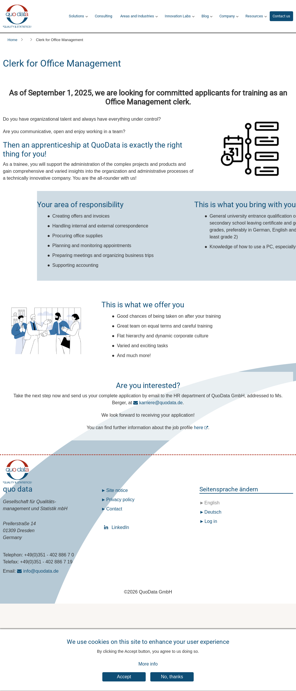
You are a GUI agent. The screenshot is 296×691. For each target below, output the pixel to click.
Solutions (76, 16)
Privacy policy (120, 499)
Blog (205, 16)
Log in (210, 521)
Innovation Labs (178, 16)
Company (227, 16)
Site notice (117, 490)
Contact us (281, 16)
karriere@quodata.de (161, 402)
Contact (114, 508)
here (198, 427)
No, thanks (172, 681)
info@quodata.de (41, 571)
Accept (124, 681)
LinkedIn (107, 527)
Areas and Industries (137, 16)
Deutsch (212, 512)
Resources (254, 16)
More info (148, 668)
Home (12, 40)
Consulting (103, 16)
